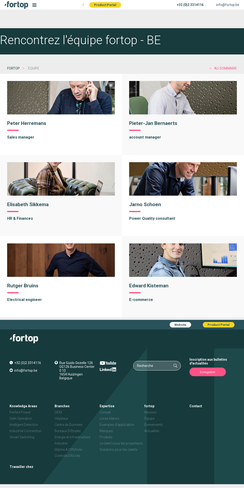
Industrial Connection (25, 431)
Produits (106, 437)
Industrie (61, 443)
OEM (58, 412)
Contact (195, 406)
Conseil (105, 412)
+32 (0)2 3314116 (190, 5)
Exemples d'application (117, 425)
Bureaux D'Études (68, 431)
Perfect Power (20, 412)
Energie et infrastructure (72, 437)
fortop (13, 68)
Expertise (107, 406)
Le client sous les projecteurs (121, 443)
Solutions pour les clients (118, 449)
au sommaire (225, 68)
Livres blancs (109, 418)
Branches (62, 406)
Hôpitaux (61, 418)
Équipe (149, 418)
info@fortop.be (227, 5)
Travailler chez (21, 467)
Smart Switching (22, 437)
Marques (106, 431)
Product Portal (105, 5)
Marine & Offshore (68, 449)
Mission (150, 412)
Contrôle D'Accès (67, 456)
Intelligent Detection (24, 425)
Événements (153, 425)
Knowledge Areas (23, 406)
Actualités (151, 431)
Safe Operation (21, 418)
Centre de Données (68, 425)
